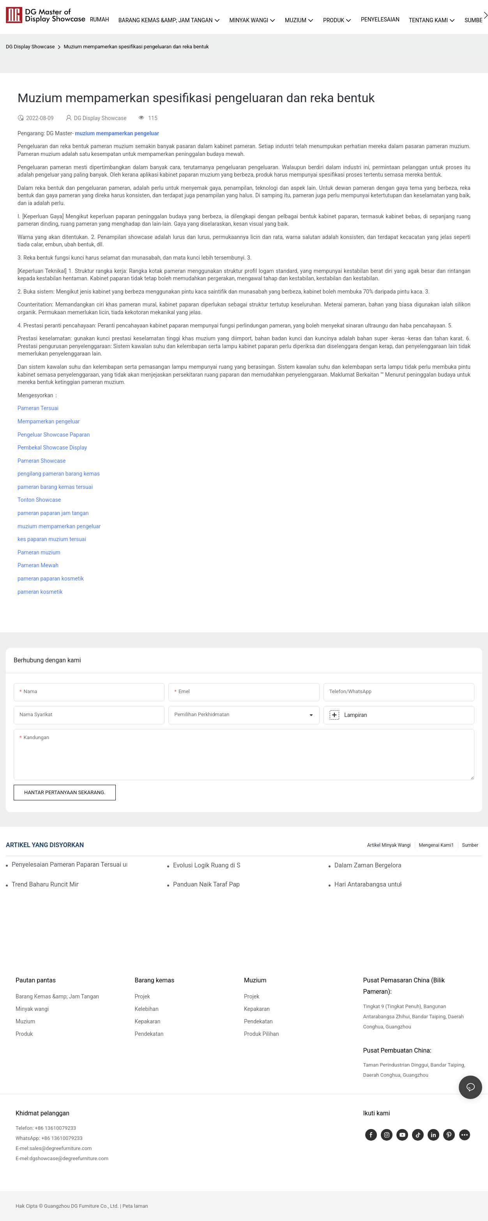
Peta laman (135, 1206)
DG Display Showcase (30, 47)
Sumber (470, 845)
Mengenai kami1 (436, 845)
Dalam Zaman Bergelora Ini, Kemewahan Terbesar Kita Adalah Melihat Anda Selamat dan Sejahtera (367, 865)
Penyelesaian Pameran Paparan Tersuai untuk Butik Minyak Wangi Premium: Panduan (69, 864)
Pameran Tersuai (38, 408)
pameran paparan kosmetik (51, 578)
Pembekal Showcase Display (52, 447)
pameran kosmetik (40, 592)
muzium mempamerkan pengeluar (59, 526)
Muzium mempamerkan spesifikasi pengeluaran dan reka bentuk (136, 47)
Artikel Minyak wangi (389, 845)
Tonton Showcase (39, 500)
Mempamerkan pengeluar (49, 421)
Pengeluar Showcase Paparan (54, 435)
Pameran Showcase (41, 461)
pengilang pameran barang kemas (59, 474)
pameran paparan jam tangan (53, 513)
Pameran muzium (39, 552)
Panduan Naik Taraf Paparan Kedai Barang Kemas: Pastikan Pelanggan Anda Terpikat (206, 884)
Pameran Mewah (38, 565)
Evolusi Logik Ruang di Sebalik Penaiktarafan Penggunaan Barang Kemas (206, 865)
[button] (486, 15)
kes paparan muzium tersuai (52, 539)
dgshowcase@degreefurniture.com (69, 1158)
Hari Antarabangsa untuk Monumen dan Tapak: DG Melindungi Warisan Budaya (367, 884)
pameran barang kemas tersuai (55, 487)
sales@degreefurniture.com (61, 1148)
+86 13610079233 (55, 1128)
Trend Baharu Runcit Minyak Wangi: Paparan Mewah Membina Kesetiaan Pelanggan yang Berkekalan (45, 884)
